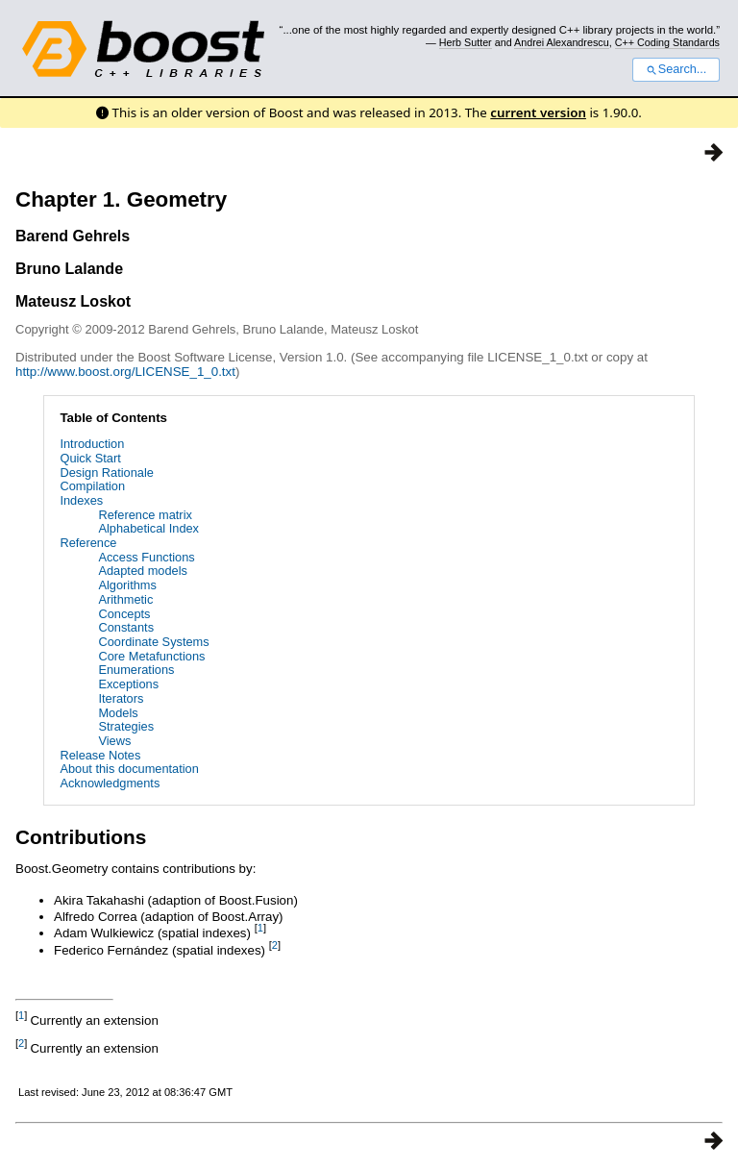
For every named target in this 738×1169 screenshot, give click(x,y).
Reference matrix (144, 515)
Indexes (81, 500)
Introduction (92, 443)
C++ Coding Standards (667, 42)
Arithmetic (125, 599)
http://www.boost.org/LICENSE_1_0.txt (125, 371)
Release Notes (100, 755)
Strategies (126, 726)
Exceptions (128, 684)
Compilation (92, 486)
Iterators (120, 698)
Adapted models (142, 570)
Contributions (80, 837)
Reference (88, 542)
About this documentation (129, 768)
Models (117, 713)
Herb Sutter (465, 42)
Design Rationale (106, 472)
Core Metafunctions (151, 656)
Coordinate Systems (153, 641)
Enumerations (136, 669)
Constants (126, 627)
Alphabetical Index (148, 528)
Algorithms (127, 585)
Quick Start (90, 458)
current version (538, 112)
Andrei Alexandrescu (561, 42)
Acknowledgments (110, 783)
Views (114, 741)
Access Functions (146, 557)
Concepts (124, 614)
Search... (676, 69)
